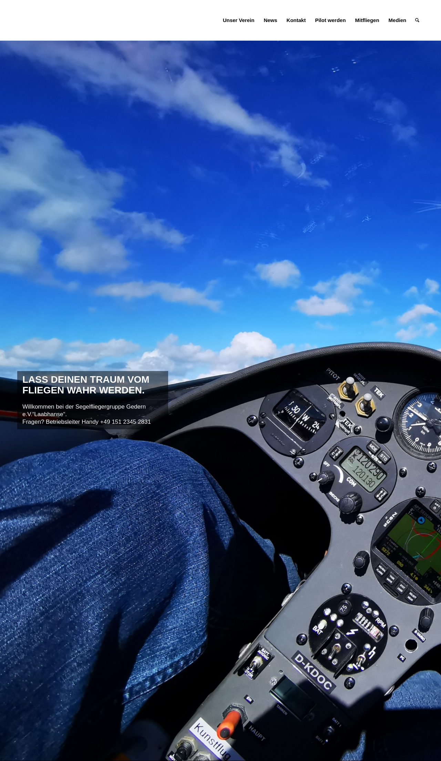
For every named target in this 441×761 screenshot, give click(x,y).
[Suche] (417, 20)
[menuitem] (238, 20)
